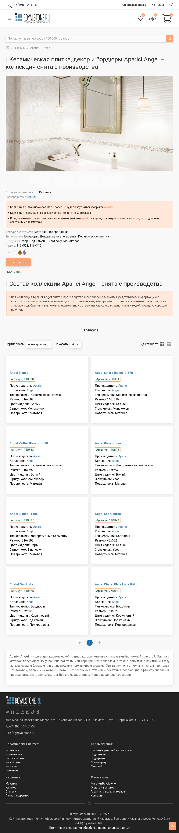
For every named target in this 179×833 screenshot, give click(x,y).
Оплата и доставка (103, 787)
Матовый (96, 766)
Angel (135, 218)
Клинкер (11, 787)
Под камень (98, 754)
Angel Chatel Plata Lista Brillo (116, 584)
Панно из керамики (18, 795)
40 (75, 344)
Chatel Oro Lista (21, 584)
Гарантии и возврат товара (108, 791)
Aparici (31, 197)
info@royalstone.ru (20, 733)
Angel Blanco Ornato (109, 443)
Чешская (11, 766)
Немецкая (12, 770)
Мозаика (11, 783)
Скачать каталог (18, 262)
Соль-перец (98, 762)
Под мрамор (98, 758)
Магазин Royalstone (103, 783)
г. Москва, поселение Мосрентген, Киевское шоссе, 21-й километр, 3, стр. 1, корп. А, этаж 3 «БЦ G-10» (80, 720)
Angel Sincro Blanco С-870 (114, 373)
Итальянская (14, 754)
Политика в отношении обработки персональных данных (89, 828)
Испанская (12, 750)
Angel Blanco (19, 373)
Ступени (11, 791)
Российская (13, 762)
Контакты (97, 795)
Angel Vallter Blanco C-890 (29, 443)
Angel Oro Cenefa (108, 514)
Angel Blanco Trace (24, 514)
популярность (39, 344)
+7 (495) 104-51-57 (20, 726)
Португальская (15, 758)
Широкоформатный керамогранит (112, 750)
